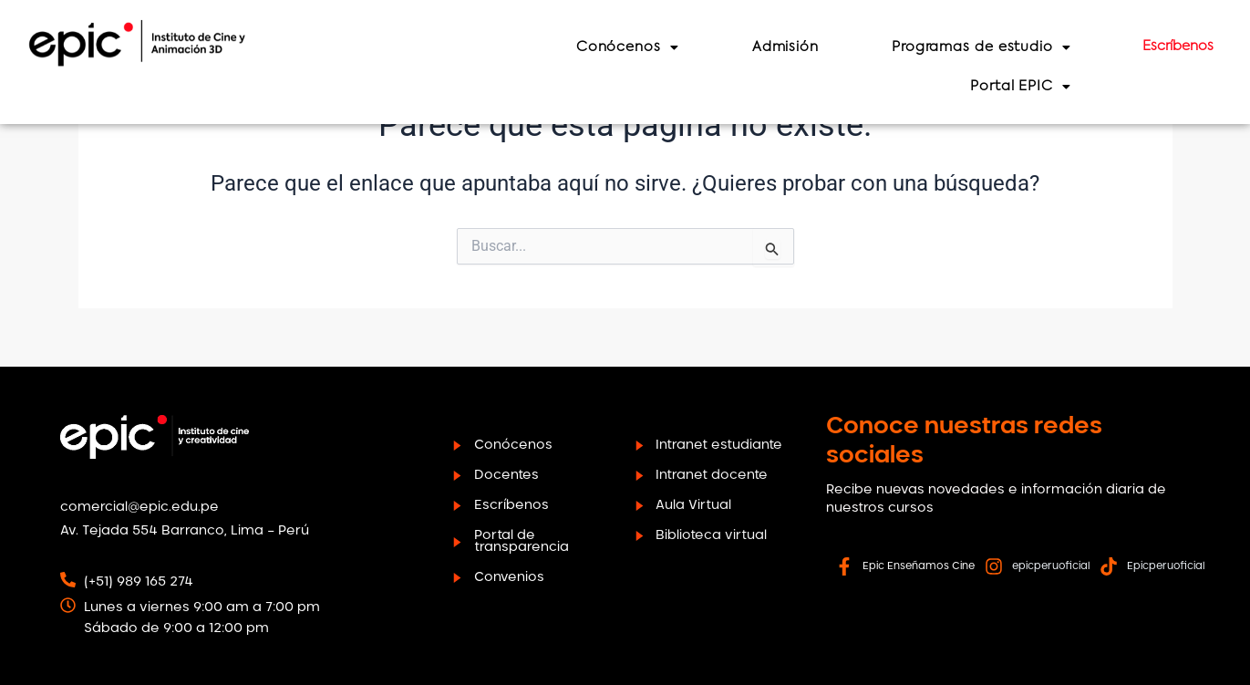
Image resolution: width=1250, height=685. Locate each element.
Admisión (796, 47)
